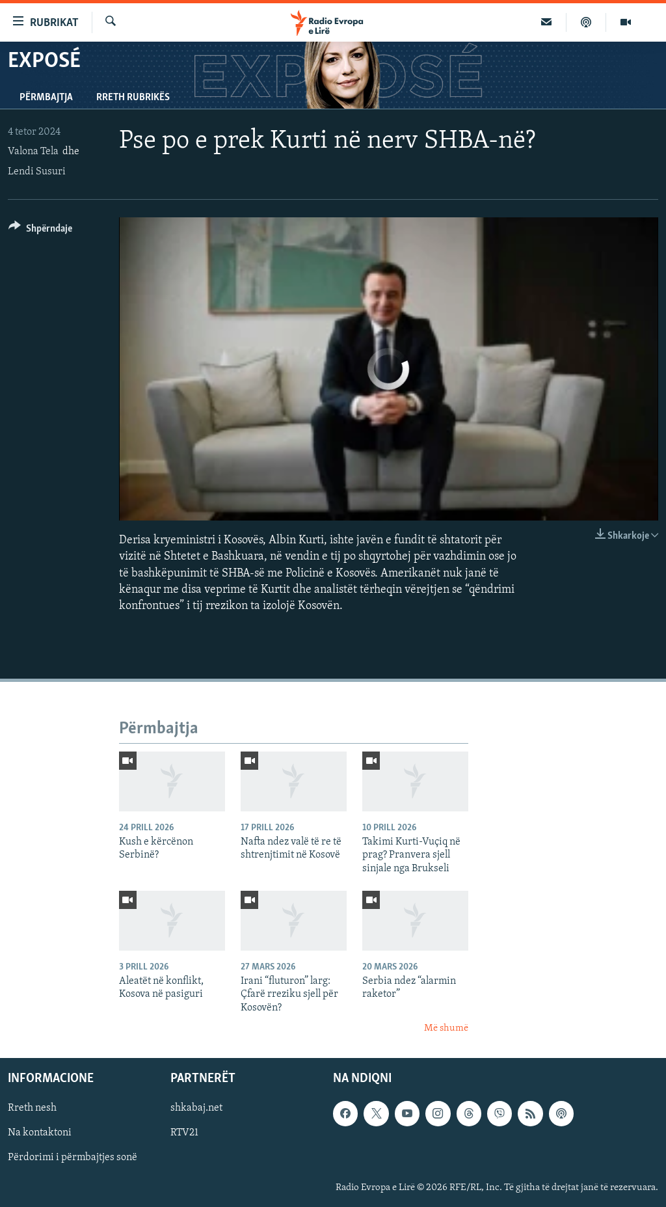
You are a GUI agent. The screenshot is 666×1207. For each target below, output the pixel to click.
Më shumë (446, 1028)
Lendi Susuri (37, 172)
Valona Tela (33, 151)
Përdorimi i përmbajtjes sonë (72, 1157)
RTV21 (184, 1133)
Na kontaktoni (40, 1133)
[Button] (40, 230)
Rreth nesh (32, 1108)
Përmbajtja (46, 97)
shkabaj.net (196, 1108)
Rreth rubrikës (133, 97)
